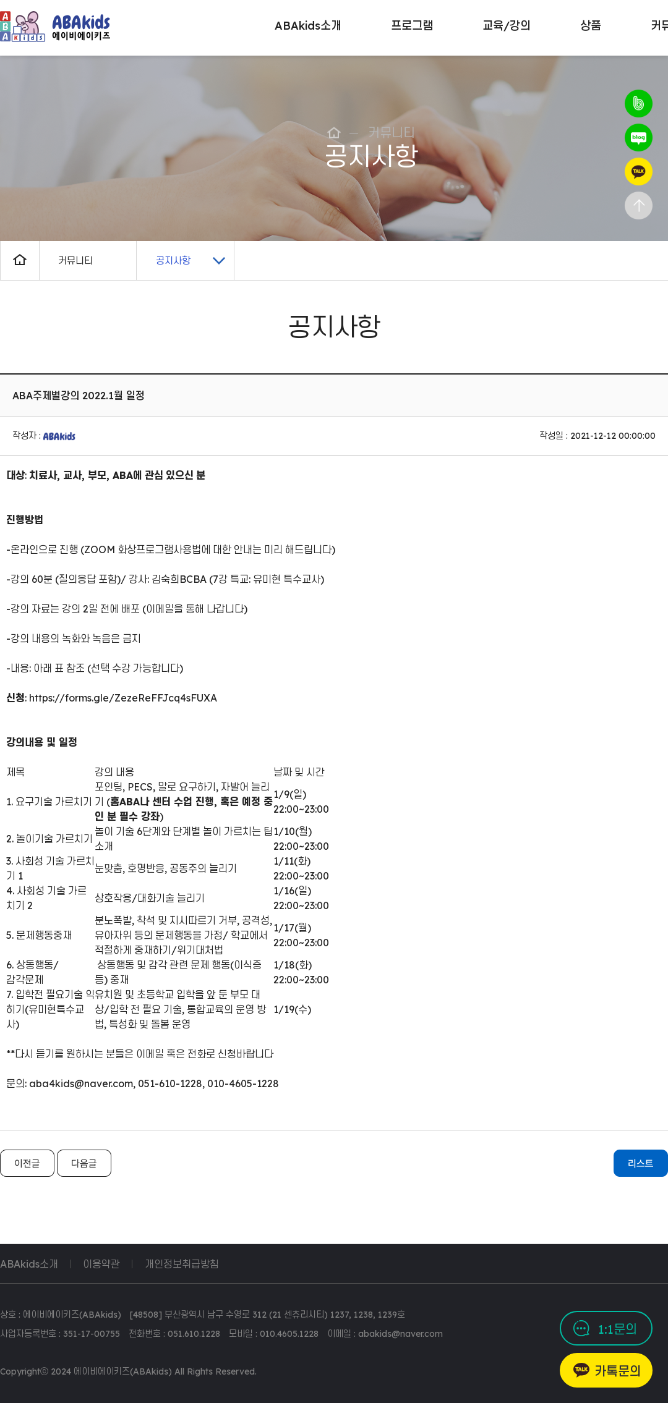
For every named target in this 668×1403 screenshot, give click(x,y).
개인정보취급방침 (182, 1264)
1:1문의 (617, 1329)
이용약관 (101, 1264)
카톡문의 (617, 1371)
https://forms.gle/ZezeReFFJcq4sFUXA (123, 698)
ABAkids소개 (29, 1264)
